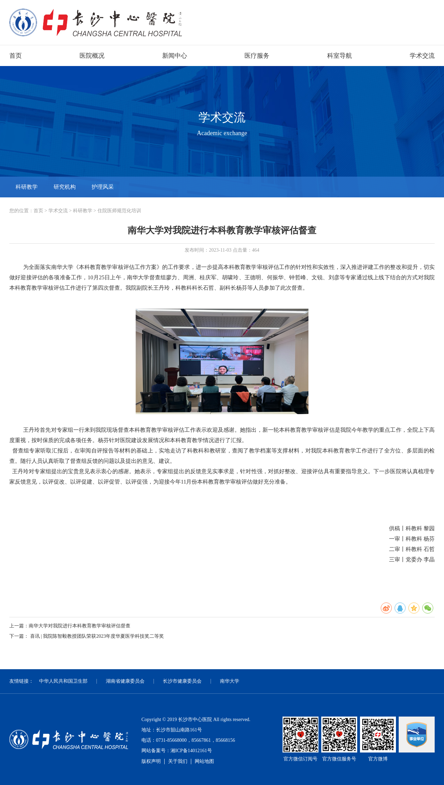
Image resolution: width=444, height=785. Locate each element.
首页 (15, 55)
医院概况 (92, 55)
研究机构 (65, 187)
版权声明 (151, 761)
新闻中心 (174, 55)
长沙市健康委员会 (182, 681)
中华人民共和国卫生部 (63, 681)
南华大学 (229, 681)
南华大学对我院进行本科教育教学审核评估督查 (79, 625)
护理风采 (103, 187)
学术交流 (422, 55)
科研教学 (27, 187)
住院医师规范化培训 (119, 210)
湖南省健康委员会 (125, 681)
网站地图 (204, 761)
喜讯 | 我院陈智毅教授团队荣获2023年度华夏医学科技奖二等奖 (97, 636)
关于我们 (177, 761)
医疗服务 (256, 55)
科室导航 (339, 55)
